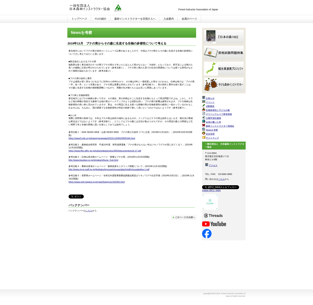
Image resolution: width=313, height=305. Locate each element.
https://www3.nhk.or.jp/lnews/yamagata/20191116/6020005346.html (102, 138)
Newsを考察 (212, 130)
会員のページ (189, 18)
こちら (89, 210)
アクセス (213, 165)
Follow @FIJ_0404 (211, 190)
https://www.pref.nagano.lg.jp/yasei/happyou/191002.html (97, 182)
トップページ (79, 18)
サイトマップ (212, 138)
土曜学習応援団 (213, 118)
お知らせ (210, 98)
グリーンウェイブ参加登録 (219, 114)
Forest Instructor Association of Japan (109, 8)
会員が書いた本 (213, 122)
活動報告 (210, 106)
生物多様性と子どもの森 (218, 110)
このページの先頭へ (183, 217)
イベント (210, 102)
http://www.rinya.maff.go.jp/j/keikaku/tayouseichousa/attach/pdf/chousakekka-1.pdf (109, 169)
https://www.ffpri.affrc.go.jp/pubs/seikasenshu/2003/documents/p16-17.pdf (105, 151)
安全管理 (210, 134)
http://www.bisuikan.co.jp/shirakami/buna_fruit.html (93, 160)
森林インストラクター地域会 (220, 126)
